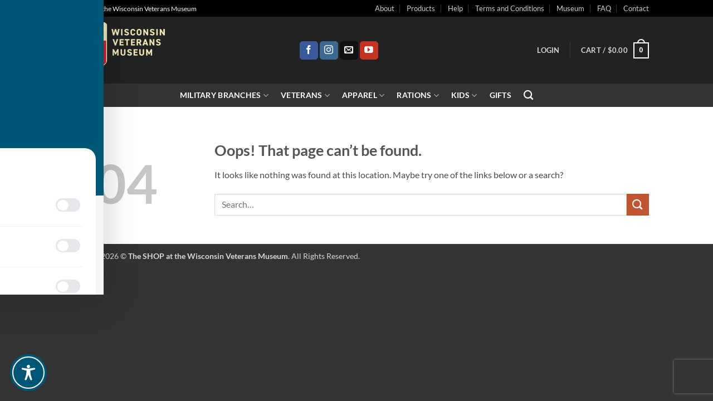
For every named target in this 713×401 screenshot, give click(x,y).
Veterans (305, 95)
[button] (548, 50)
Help (455, 8)
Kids (464, 95)
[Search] (528, 95)
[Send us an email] (349, 50)
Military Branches (224, 95)
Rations (418, 95)
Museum (570, 8)
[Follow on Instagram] (329, 50)
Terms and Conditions (509, 8)
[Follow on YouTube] (369, 50)
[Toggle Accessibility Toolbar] (28, 372)
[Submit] (638, 205)
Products (421, 8)
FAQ (604, 8)
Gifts (500, 95)
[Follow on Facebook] (309, 50)
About (384, 8)
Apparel (363, 95)
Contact (636, 8)
